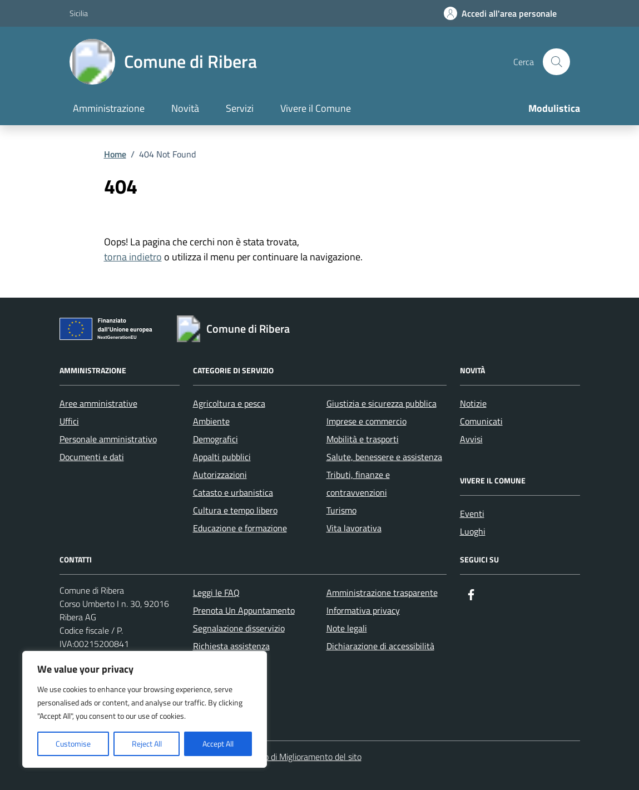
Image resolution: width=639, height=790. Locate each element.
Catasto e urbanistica (233, 492)
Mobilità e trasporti (362, 439)
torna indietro (133, 256)
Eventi (472, 513)
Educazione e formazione (240, 528)
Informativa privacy (363, 610)
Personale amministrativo (108, 439)
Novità (185, 108)
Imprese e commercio (366, 421)
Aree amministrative (98, 403)
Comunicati (481, 421)
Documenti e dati (92, 456)
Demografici (215, 439)
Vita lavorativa (354, 528)
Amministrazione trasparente (382, 592)
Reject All (147, 743)
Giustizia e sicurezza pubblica (381, 403)
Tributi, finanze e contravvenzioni (358, 483)
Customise (73, 743)
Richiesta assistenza (231, 646)
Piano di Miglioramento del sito (304, 756)
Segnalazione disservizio (239, 628)
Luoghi (473, 531)
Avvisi (471, 439)
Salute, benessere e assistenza (384, 456)
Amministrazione (109, 108)
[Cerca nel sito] (556, 61)
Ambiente (211, 421)
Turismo (341, 510)
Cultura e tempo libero (235, 510)
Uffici (69, 421)
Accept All (218, 743)
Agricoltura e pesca (229, 403)
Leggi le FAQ (216, 592)
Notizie (473, 403)
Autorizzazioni (220, 474)
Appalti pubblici (222, 456)
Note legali (346, 628)
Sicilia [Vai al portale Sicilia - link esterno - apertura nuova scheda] (79, 13)
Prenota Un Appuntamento (244, 610)
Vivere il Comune (315, 108)
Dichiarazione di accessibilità (380, 646)
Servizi (240, 108)
